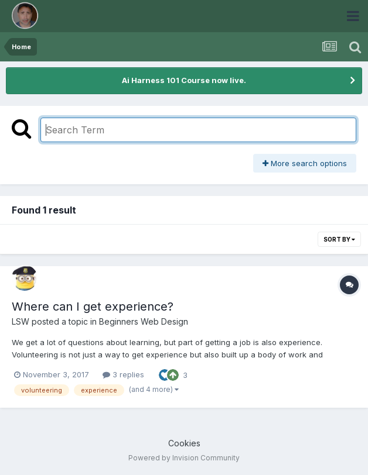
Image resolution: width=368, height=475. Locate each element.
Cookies (184, 443)
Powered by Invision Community (184, 457)
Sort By (339, 239)
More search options (305, 163)
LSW (20, 321)
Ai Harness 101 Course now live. (184, 80)
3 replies (123, 374)
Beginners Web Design (143, 321)
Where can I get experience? (92, 307)
